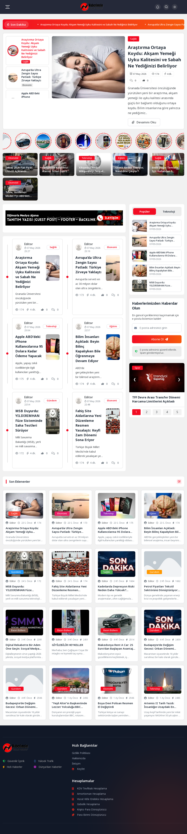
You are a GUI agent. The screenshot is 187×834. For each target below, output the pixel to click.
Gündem (52, 400)
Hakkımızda (79, 757)
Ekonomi (112, 247)
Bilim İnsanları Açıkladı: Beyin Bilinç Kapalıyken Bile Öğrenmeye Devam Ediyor (88, 348)
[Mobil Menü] (7, 7)
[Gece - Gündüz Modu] (175, 8)
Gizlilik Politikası (81, 752)
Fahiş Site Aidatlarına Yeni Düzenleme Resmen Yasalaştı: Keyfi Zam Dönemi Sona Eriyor (88, 424)
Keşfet (78, 768)
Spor (137, 368)
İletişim (76, 762)
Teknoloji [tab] (169, 211)
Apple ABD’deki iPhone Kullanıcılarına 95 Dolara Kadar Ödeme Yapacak (29, 346)
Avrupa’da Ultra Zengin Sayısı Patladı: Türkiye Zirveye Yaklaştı (88, 264)
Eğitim (121, 158)
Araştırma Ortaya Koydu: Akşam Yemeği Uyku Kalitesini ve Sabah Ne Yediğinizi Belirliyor (95, 24)
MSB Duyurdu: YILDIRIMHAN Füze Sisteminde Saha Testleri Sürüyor (27, 422)
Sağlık (133, 38)
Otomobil (13, 158)
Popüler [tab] (145, 211)
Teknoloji (87, 158)
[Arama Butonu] (166, 7)
